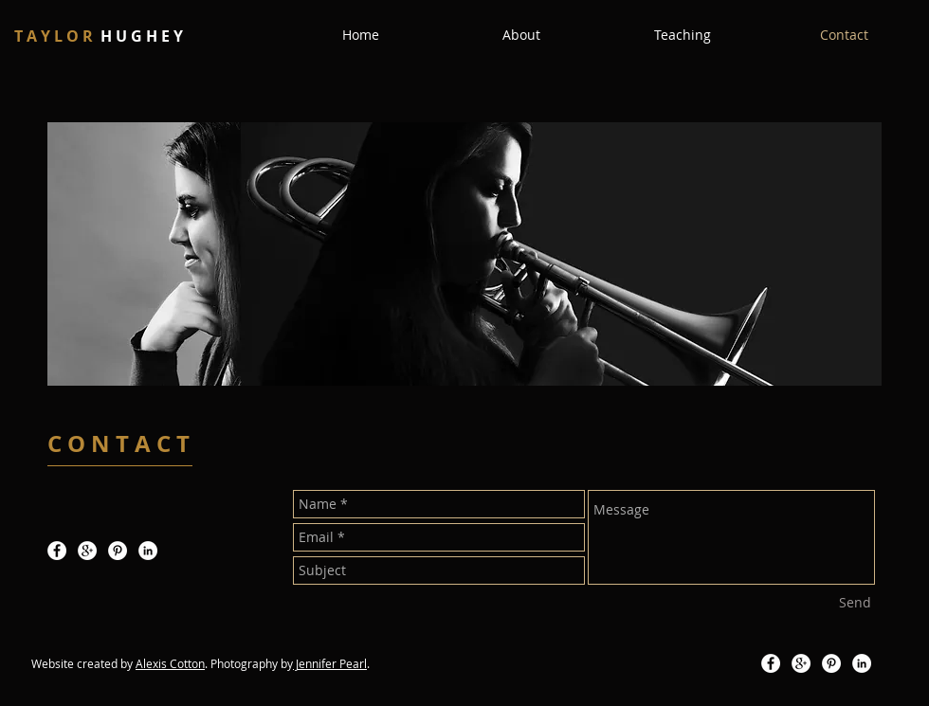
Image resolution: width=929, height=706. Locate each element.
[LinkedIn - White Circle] (147, 550)
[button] (521, 35)
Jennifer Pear (328, 663)
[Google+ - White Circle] (87, 550)
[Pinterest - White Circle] (117, 550)
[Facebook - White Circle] (56, 550)
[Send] (855, 602)
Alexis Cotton (170, 663)
